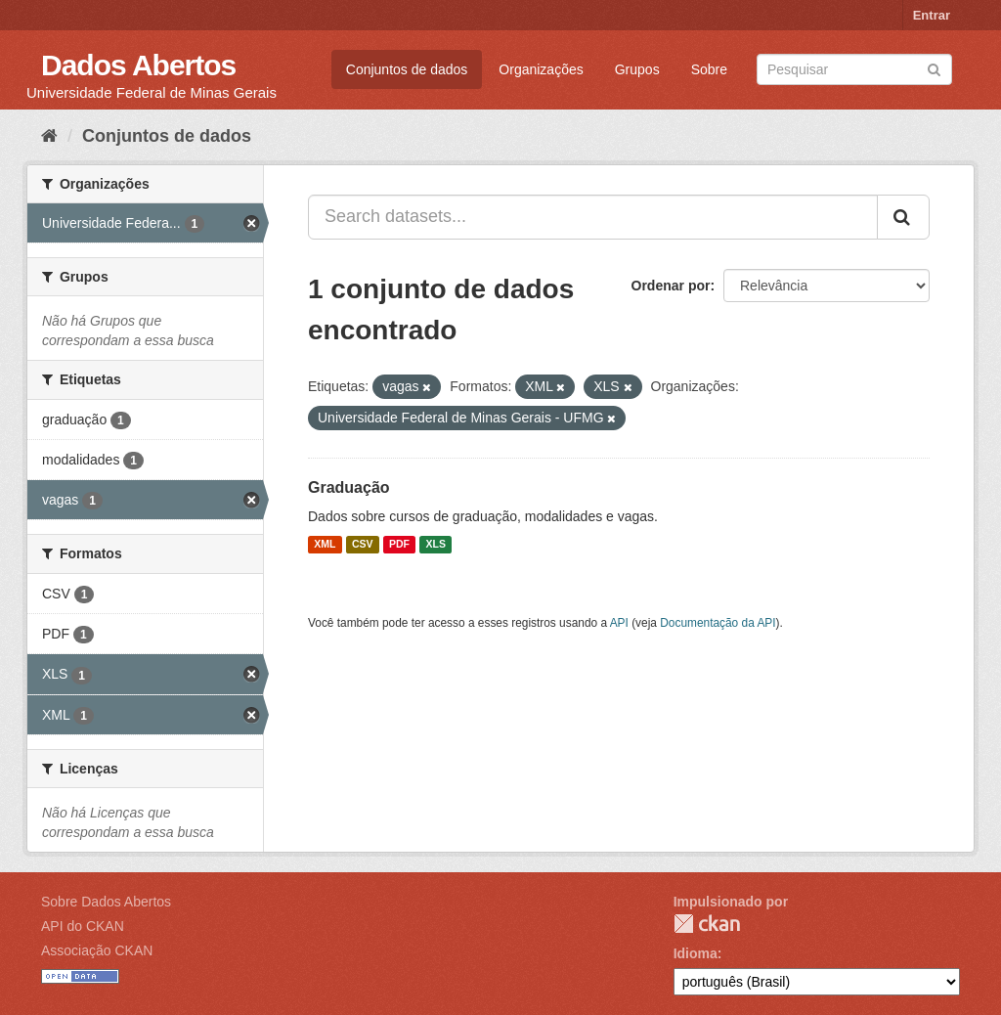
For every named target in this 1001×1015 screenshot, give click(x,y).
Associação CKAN (96, 950)
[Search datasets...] (593, 217)
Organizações (541, 69)
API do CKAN (82, 926)
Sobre (709, 69)
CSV (362, 545)
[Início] (49, 136)
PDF (399, 545)
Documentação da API (717, 623)
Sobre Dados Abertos (106, 901)
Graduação (349, 487)
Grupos (637, 69)
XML (324, 545)
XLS (436, 545)
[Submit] (934, 68)
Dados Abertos (138, 65)
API (619, 623)
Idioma (696, 953)
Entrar (931, 15)
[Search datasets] (854, 69)
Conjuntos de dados (407, 69)
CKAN (707, 923)
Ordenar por (671, 285)
